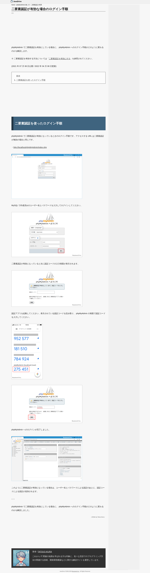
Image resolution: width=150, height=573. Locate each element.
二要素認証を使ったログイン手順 (30, 80)
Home (13, 5)
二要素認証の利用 (36, 5)
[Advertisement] (58, 28)
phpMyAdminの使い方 (23, 5)
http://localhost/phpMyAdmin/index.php (30, 147)
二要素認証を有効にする (59, 59)
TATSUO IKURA (45, 552)
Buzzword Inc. (75, 571)
